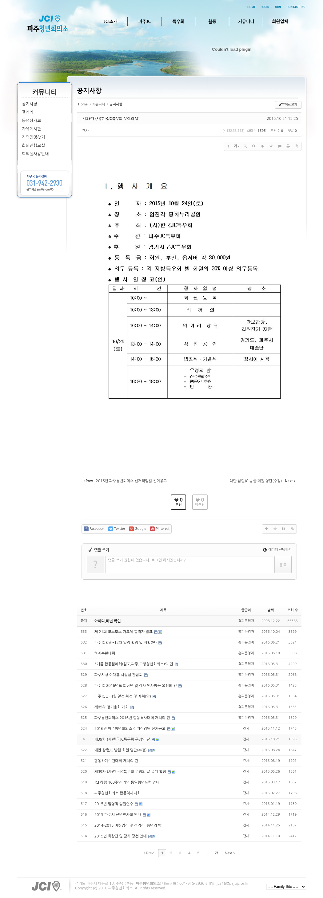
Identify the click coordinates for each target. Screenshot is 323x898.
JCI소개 (110, 21)
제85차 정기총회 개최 (112, 707)
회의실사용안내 (35, 154)
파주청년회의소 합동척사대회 (117, 793)
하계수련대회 (104, 653)
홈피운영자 (246, 621)
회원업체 (280, 21)
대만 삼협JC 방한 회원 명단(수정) (121, 750)
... (207, 853)
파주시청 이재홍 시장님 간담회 (119, 675)
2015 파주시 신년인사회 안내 (118, 815)
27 (216, 853)
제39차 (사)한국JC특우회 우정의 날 (110, 118)
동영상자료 (31, 121)
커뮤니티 (246, 21)
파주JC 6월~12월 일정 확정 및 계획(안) (126, 642)
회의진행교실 (33, 146)
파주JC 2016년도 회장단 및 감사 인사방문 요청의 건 (136, 685)
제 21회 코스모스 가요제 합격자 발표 (124, 632)
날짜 (271, 610)
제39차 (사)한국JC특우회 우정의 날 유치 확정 (130, 772)
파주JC (144, 21)
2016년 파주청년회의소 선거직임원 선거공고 (130, 729)
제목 (163, 610)
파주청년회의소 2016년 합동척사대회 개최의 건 (132, 718)
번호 (84, 610)
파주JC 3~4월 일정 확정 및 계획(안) (123, 696)
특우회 (178, 21)
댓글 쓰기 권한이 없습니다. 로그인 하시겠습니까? (147, 560)
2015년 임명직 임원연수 (114, 804)
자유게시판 (31, 129)
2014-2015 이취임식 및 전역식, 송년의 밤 (128, 825)
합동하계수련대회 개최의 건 (116, 761)
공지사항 (29, 104)
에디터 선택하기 (277, 549)
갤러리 (28, 112)
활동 (212, 21)
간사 (85, 130)
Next (230, 853)
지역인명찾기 (33, 137)
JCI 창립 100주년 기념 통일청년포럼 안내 (127, 782)
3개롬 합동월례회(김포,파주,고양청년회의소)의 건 (134, 664)
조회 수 (292, 610)
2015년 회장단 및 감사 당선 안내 (121, 836)
